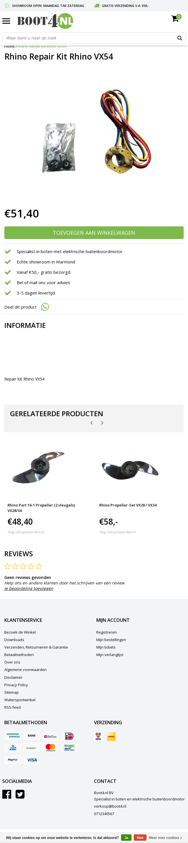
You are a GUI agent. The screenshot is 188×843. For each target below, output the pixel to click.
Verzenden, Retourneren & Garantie (36, 647)
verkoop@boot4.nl (110, 806)
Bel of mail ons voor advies (43, 282)
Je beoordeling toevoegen (28, 588)
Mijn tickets (106, 647)
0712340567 (104, 813)
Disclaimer (13, 677)
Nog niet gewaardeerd (25, 531)
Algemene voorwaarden (25, 669)
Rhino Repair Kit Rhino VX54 (42, 46)
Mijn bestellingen (111, 639)
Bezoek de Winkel (20, 632)
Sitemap (11, 692)
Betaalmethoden (19, 654)
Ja (126, 838)
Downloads (14, 639)
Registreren (106, 632)
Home (9, 46)
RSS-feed (12, 707)
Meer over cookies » (165, 838)
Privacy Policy (16, 684)
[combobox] (94, 38)
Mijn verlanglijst (109, 654)
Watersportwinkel (19, 699)
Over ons (12, 662)
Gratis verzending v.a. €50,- (125, 5)
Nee (140, 838)
